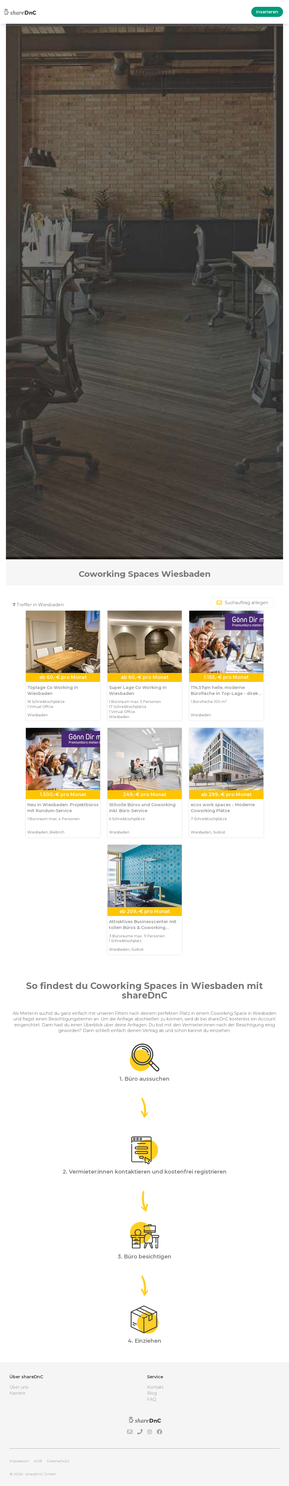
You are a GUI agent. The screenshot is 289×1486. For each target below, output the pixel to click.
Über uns (19, 1387)
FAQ (151, 1399)
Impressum (19, 1461)
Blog (152, 1393)
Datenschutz (58, 1461)
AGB (38, 1461)
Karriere (18, 1393)
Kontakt (155, 1387)
